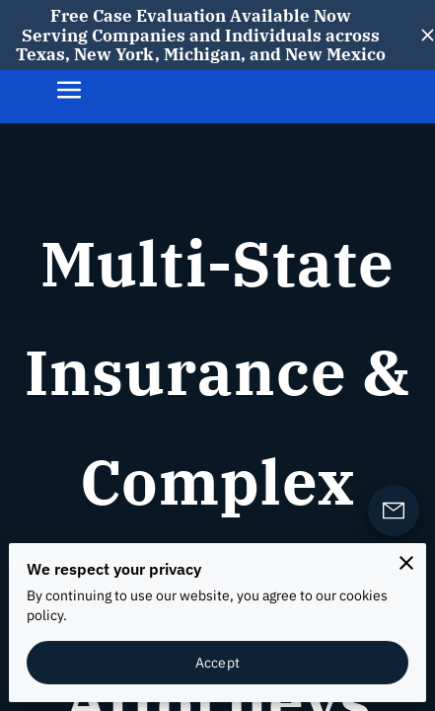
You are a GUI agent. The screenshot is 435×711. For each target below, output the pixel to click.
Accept (217, 662)
